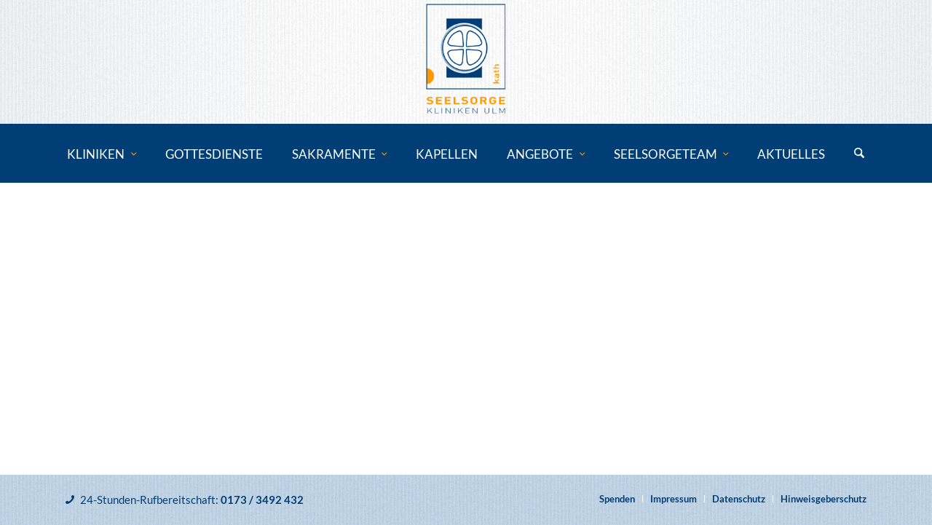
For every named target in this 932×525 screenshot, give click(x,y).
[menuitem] (101, 154)
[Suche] (859, 154)
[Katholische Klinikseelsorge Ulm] (465, 62)
